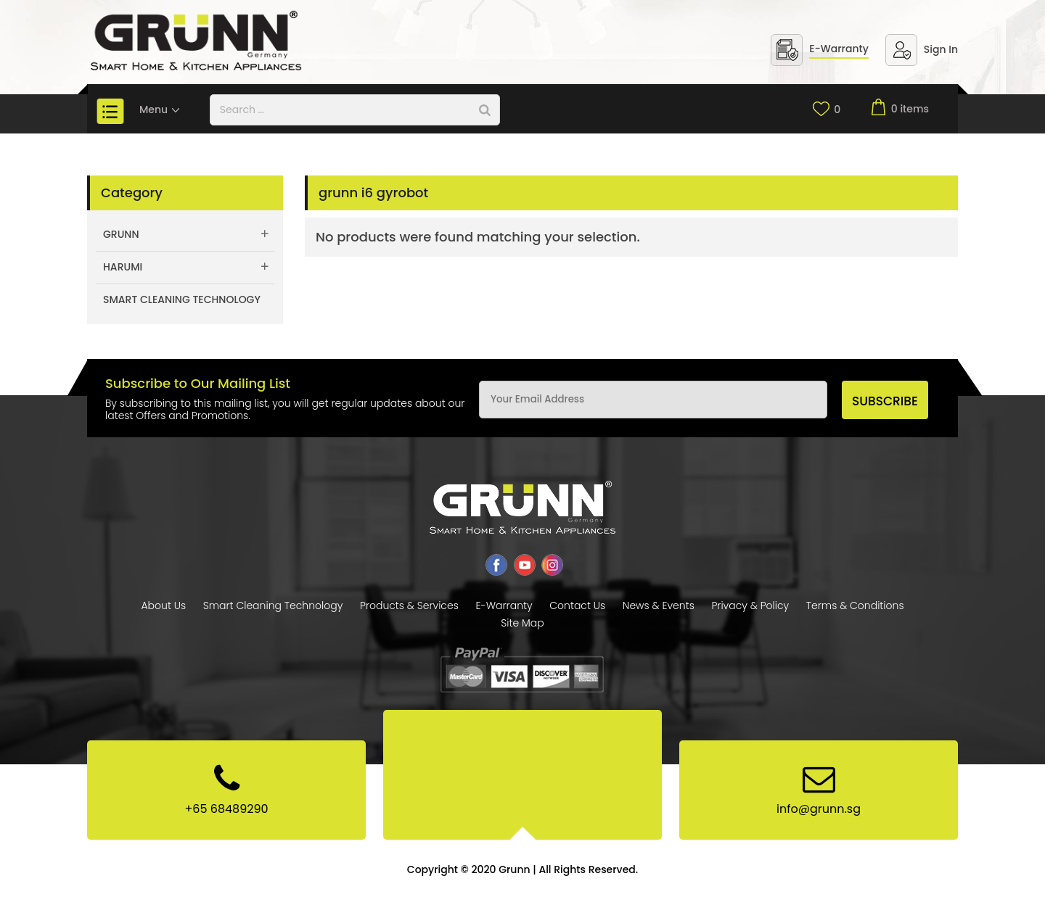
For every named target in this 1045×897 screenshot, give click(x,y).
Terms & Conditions (855, 605)
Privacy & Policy (750, 605)
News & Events (658, 605)
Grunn (121, 234)
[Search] (484, 110)
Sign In (941, 49)
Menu (160, 109)
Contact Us (577, 605)
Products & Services (409, 605)
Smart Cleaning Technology (182, 299)
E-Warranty (839, 48)
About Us (163, 605)
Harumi (122, 267)
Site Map (522, 623)
